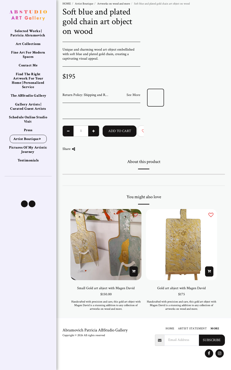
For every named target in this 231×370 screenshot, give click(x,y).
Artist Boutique (84, 3)
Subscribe (212, 340)
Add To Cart (119, 131)
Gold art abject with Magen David (181, 288)
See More (133, 95)
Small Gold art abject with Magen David (106, 288)
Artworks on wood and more (113, 3)
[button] (24, 203)
